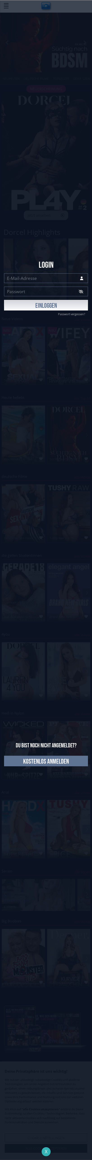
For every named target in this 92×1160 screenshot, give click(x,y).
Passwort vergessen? (71, 314)
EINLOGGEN (46, 306)
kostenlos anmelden (46, 762)
